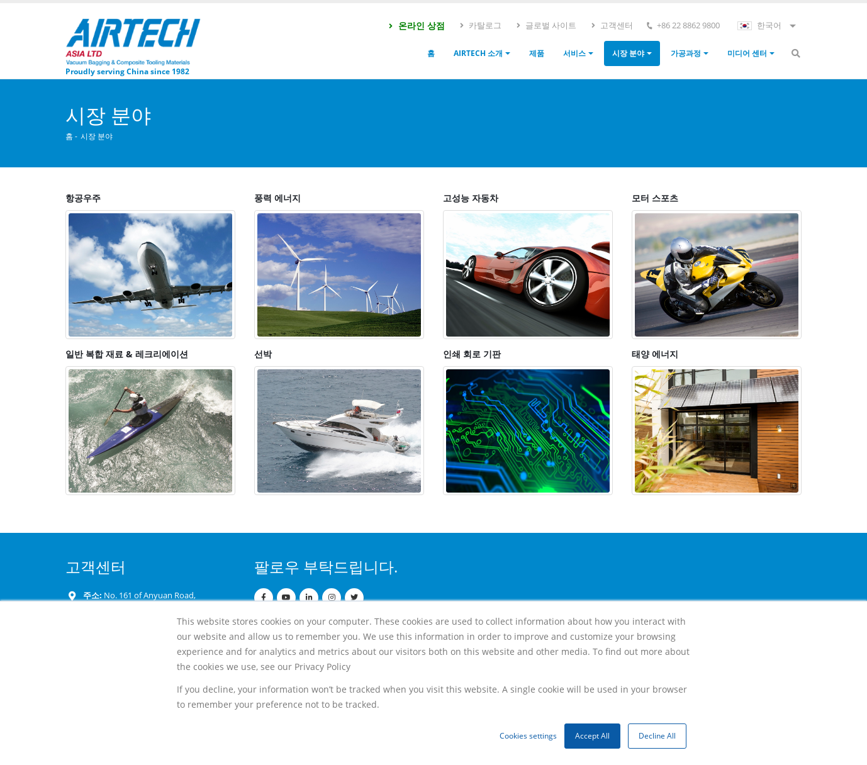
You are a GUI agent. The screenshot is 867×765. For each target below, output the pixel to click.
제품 (536, 53)
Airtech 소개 (478, 53)
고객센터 (611, 25)
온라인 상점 (416, 25)
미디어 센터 (747, 53)
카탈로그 (480, 25)
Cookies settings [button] (528, 735)
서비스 (574, 53)
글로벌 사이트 (545, 25)
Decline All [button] (657, 735)
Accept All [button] (592, 735)
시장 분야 (628, 53)
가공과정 (686, 53)
